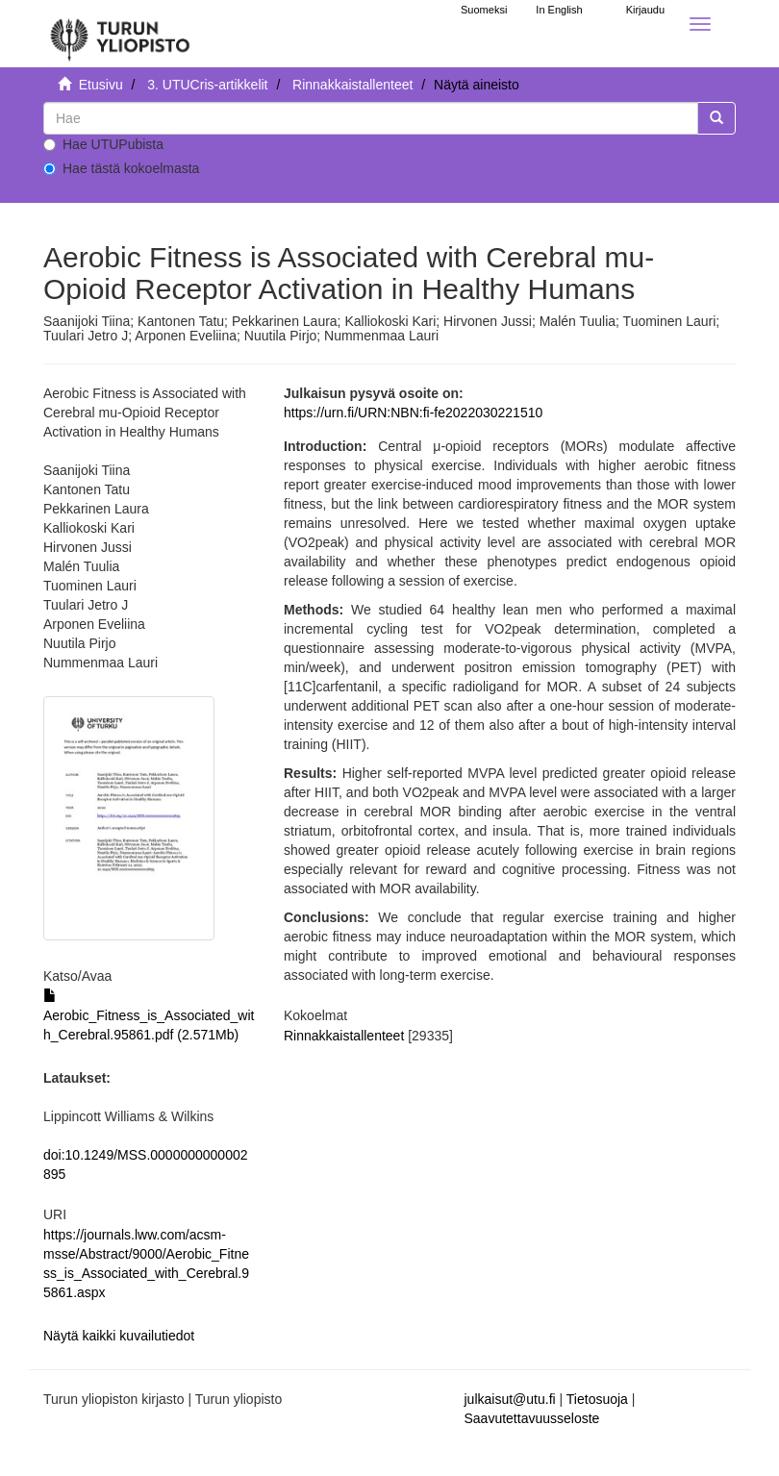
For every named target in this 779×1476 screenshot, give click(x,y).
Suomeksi (484, 9)
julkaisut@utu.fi (510, 1399)
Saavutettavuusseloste (532, 1418)
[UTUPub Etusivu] (120, 33)
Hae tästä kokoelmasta (121, 168)
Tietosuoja (597, 1399)
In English (559, 9)
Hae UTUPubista (103, 144)
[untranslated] (370, 118)
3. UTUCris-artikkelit (207, 84)
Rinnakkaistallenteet (352, 84)
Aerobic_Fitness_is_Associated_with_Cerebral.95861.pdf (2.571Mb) (148, 1015)
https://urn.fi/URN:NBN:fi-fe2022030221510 (413, 412)
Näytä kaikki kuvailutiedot (118, 1335)
